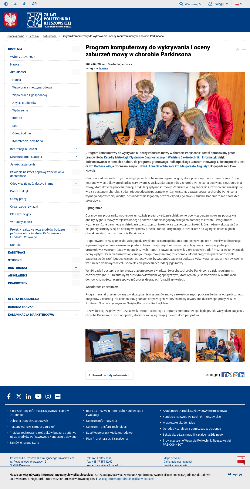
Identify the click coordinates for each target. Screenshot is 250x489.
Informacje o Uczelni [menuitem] (45, 148)
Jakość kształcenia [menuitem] (23, 164)
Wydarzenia (20, 110)
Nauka (103, 68)
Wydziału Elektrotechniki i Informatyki (192, 157)
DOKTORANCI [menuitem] (17, 267)
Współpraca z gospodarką (29, 95)
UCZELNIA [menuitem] (15, 49)
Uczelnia (33, 36)
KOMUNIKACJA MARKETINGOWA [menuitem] (44, 314)
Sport (16, 126)
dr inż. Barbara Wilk (98, 166)
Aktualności (50, 36)
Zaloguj (218, 4)
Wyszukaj (190, 4)
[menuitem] (76, 49)
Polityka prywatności (175, 465)
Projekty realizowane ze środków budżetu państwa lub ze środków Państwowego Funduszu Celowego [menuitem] (37, 233)
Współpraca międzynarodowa (32, 87)
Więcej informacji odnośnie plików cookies (126, 479)
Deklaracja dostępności (177, 461)
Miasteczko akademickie (179, 423)
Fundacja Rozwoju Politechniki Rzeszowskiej (192, 417)
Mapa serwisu (171, 458)
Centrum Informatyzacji (101, 421)
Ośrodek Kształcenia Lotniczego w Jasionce (192, 428)
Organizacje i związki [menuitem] (24, 206)
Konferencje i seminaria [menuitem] (27, 141)
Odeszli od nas (21, 133)
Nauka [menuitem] (14, 64)
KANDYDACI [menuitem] (16, 252)
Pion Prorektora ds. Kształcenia (107, 438)
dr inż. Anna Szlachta (154, 166)
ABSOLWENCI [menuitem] (17, 275)
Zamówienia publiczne (24, 443)
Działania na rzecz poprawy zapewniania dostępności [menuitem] (37, 174)
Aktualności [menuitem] (18, 72)
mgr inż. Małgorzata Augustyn (189, 166)
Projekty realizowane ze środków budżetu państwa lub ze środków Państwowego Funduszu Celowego (43, 435)
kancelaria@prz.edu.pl (108, 465)
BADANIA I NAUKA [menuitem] (44, 306)
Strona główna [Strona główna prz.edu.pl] (15, 36)
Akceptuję (235, 474)
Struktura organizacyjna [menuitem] (45, 156)
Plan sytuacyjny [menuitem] (20, 214)
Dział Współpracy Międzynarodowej (109, 433)
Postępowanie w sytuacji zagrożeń (32, 427)
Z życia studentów (24, 103)
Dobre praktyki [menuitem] (19, 191)
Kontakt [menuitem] (15, 245)
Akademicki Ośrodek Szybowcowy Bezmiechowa (195, 411)
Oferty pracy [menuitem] (18, 199)
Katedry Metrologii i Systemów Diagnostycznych (135, 157)
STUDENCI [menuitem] (15, 260)
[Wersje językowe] (239, 4)
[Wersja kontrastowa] (6, 4)
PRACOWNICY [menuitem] (17, 283)
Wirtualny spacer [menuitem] (21, 222)
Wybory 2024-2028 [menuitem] (22, 57)
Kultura (17, 118)
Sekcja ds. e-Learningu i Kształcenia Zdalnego (193, 434)
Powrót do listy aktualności (110, 375)
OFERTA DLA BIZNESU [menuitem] (44, 298)
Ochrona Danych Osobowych (29, 421)
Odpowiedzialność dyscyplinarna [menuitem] (32, 183)
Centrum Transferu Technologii (106, 427)
